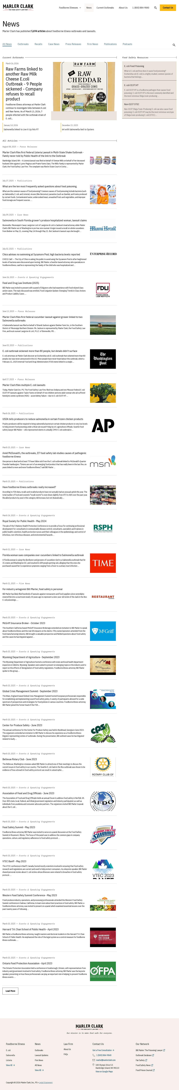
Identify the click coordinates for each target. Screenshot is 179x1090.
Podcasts (127, 44)
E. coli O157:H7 (131, 85)
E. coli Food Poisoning (134, 66)
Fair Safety (140, 1060)
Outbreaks (23, 44)
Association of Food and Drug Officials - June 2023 (28, 793)
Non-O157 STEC (131, 104)
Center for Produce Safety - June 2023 (22, 725)
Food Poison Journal (144, 1070)
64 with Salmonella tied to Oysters (78, 129)
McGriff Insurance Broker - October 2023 (23, 623)
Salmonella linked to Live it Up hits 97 (21, 129)
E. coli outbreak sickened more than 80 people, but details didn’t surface (39, 351)
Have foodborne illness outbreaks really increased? (29, 487)
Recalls (38, 44)
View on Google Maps (104, 1071)
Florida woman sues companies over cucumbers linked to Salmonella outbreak (43, 555)
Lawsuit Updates (41, 1055)
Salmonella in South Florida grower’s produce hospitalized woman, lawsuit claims (44, 220)
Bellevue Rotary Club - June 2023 (19, 759)
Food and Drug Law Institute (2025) (20, 283)
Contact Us (168, 7)
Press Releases (73, 44)
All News (7, 44)
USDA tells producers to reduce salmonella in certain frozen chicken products (42, 419)
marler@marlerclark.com (105, 1060)
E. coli (8, 1050)
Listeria (9, 1060)
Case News (53, 44)
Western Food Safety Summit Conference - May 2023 (29, 895)
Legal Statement (46, 1082)
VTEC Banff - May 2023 (14, 861)
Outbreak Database (143, 1055)
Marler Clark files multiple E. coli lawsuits (23, 385)
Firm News (92, 44)
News (89, 7)
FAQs (66, 1054)
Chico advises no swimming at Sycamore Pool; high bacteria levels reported (41, 254)
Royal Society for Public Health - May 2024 (24, 521)
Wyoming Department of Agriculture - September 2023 (31, 657)
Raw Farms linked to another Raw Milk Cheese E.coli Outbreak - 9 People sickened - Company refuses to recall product (24, 84)
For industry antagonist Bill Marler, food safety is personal (32, 589)
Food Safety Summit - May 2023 (18, 827)
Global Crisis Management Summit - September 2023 (30, 691)
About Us (123, 7)
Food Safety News (143, 1065)
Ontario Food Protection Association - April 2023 (27, 963)
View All (9, 1065)
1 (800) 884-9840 (141, 7)
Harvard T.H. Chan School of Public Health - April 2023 (30, 929)
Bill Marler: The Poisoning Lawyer (149, 1050)
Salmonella (10, 1055)
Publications (110, 44)
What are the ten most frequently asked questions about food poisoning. (39, 186)
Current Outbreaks (105, 7)
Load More (10, 991)
